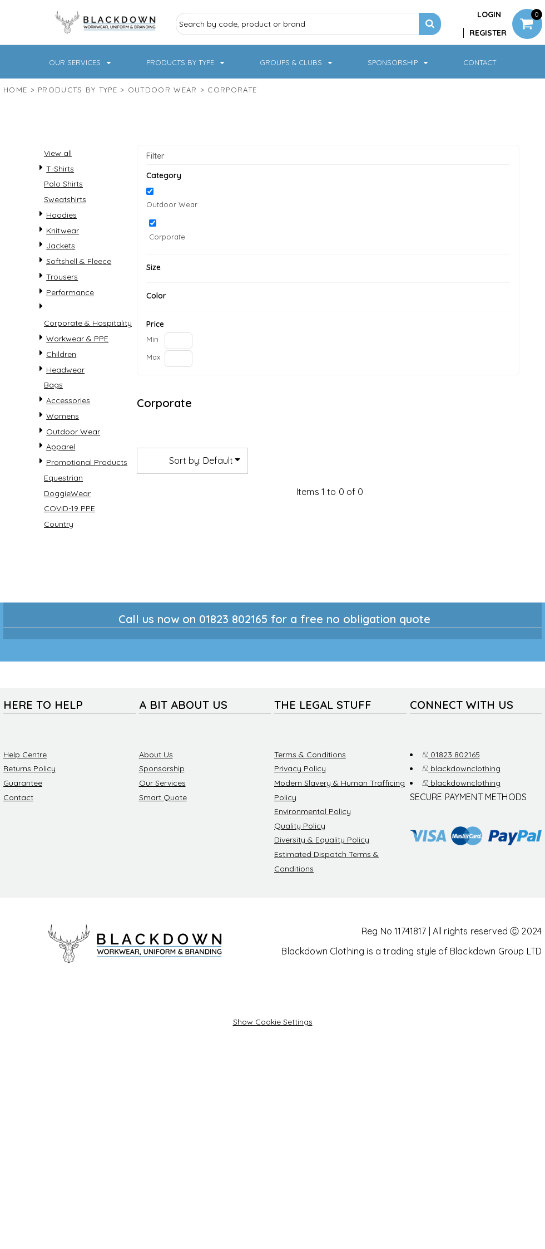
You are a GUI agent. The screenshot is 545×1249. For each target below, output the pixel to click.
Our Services (162, 783)
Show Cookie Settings (273, 1022)
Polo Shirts (63, 184)
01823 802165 (451, 755)
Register (488, 33)
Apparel (60, 447)
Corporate (167, 236)
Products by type (77, 89)
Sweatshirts (65, 199)
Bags (53, 385)
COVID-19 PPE (69, 508)
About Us (156, 755)
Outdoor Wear (162, 89)
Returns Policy (29, 768)
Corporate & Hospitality (88, 323)
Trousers (62, 277)
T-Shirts (60, 169)
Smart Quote (163, 797)
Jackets (60, 246)
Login (489, 14)
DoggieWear (67, 493)
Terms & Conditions (310, 755)
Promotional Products (86, 462)
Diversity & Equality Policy (321, 840)
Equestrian (63, 478)
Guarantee (22, 783)
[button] (81, 62)
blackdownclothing (461, 768)
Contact (18, 797)
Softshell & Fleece (78, 261)
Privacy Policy (300, 768)
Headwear (65, 370)
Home (15, 89)
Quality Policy (299, 826)
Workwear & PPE (77, 339)
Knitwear (62, 231)
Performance (70, 292)
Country (58, 524)
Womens (62, 416)
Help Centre (25, 755)
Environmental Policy (312, 811)
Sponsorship (162, 768)
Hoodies (61, 215)
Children (61, 354)
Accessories (68, 400)
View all (58, 153)
